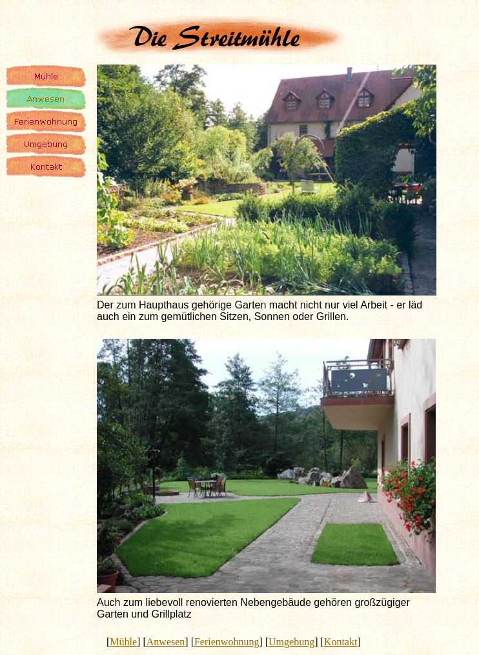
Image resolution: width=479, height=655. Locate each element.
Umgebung (291, 641)
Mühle (123, 641)
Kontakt (341, 641)
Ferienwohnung (226, 641)
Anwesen (166, 641)
